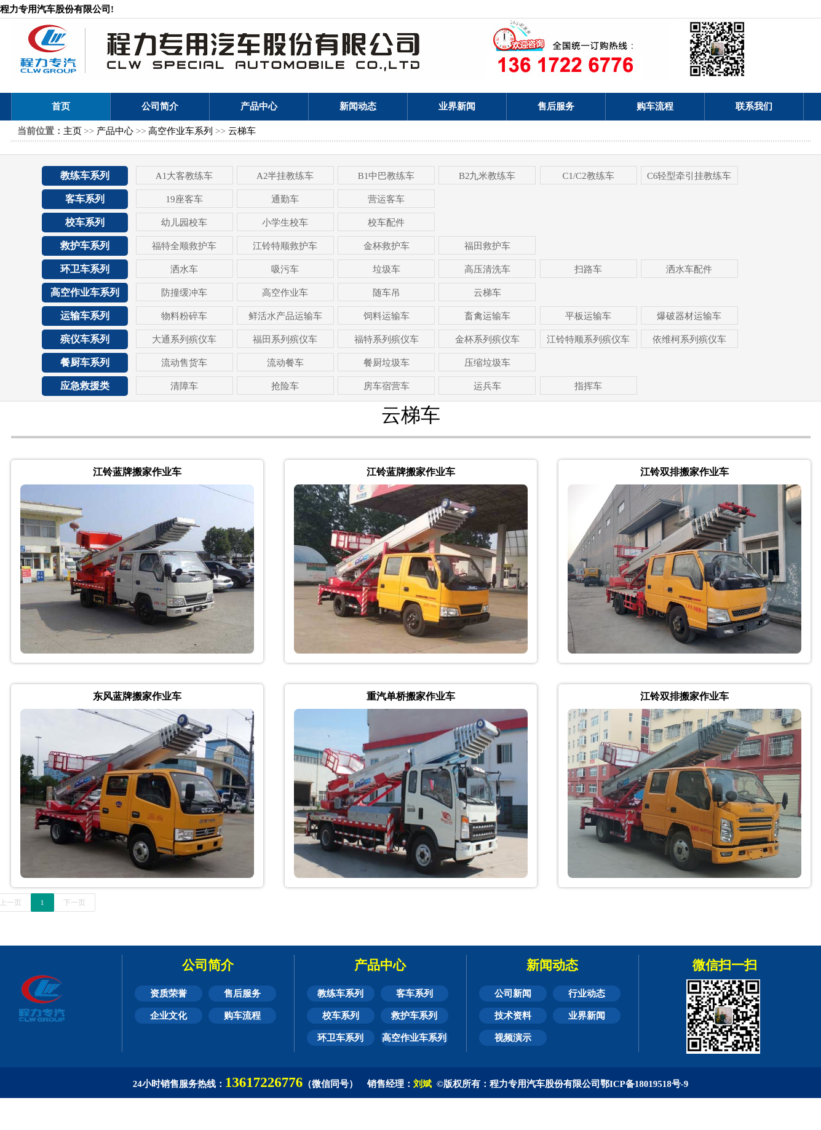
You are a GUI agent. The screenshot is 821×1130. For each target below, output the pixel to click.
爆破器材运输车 (689, 316)
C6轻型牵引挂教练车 (689, 176)
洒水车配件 (689, 269)
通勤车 (285, 199)
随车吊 (386, 293)
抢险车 (285, 386)
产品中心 (258, 106)
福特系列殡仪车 (386, 339)
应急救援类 (84, 386)
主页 (72, 131)
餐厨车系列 (84, 362)
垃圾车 (386, 269)
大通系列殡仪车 (184, 339)
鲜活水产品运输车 (285, 316)
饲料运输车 (386, 316)
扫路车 (588, 269)
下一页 (74, 902)
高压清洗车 (487, 269)
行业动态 (586, 993)
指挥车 (588, 386)
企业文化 (168, 1016)
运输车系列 (84, 315)
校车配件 (386, 222)
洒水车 (184, 269)
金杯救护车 (386, 246)
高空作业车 (285, 293)
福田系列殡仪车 (285, 339)
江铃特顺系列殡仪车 (588, 339)
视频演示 (512, 1038)
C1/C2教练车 (588, 176)
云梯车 (242, 131)
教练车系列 (84, 175)
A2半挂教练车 (285, 176)
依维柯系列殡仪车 (689, 339)
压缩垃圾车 (487, 363)
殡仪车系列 (84, 339)
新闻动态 (357, 106)
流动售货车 (184, 363)
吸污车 (285, 269)
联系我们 (754, 106)
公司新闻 (512, 993)
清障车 (184, 386)
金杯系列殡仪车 (487, 339)
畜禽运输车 (487, 316)
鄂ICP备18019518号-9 (644, 1084)
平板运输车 (588, 316)
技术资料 (512, 1016)
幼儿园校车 (184, 222)
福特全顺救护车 (184, 246)
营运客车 (386, 199)
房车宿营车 (386, 386)
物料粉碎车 (184, 316)
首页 (61, 106)
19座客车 (184, 199)
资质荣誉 (168, 993)
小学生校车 (285, 222)
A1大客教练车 (184, 176)
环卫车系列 (84, 269)
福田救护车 (487, 246)
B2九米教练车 (487, 176)
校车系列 (85, 222)
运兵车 (487, 386)
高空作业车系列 (180, 131)
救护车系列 (84, 245)
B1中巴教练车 (386, 176)
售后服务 (555, 106)
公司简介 (159, 106)
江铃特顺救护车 (285, 246)
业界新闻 (456, 106)
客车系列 (85, 199)
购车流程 (655, 106)
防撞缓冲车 (184, 293)
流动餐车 (285, 363)
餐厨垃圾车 (386, 363)
